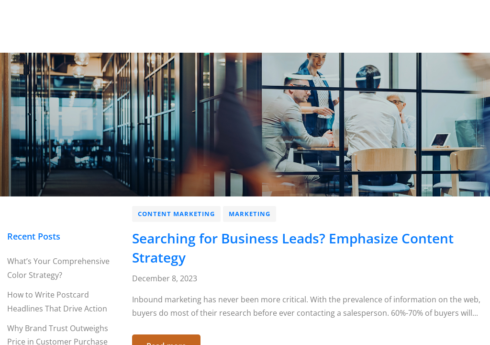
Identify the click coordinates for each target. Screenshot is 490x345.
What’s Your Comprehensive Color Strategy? (58, 268)
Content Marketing (176, 213)
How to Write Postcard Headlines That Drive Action (57, 301)
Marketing (249, 213)
